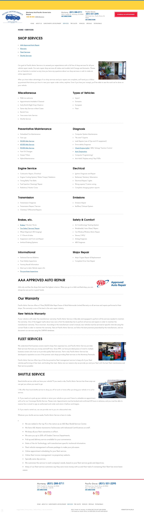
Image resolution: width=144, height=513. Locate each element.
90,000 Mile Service (27, 148)
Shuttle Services (26, 56)
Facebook (39, 493)
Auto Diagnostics (81, 152)
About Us (39, 23)
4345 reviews (39, 17)
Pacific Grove (90, 12)
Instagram (49, 493)
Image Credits (20, 509)
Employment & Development (52, 23)
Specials (89, 23)
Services (66, 23)
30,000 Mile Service (27, 141)
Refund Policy (37, 509)
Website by (127, 509)
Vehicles (82, 23)
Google (42, 493)
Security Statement (47, 509)
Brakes (22, 225)
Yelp (46, 493)
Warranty (23, 49)
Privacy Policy (28, 509)
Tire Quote (73, 23)
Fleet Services (25, 52)
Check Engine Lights (82, 148)
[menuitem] (32, 23)
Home (32, 23)
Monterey (64, 12)
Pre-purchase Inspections (29, 271)
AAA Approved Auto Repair (29, 45)
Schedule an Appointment (126, 14)
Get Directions (66, 16)
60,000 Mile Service (27, 145)
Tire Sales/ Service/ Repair (30, 228)
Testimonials (98, 23)
